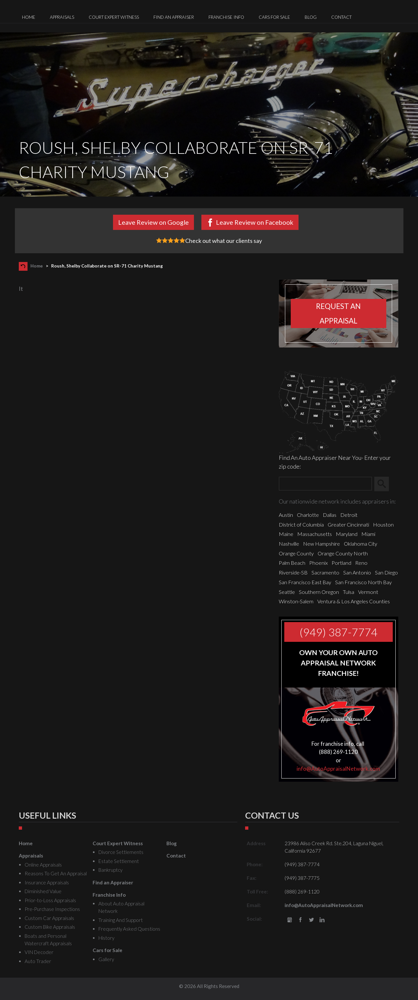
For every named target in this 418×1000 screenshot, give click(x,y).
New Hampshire (321, 543)
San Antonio (357, 572)
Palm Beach (292, 563)
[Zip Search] (325, 484)
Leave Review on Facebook (254, 222)
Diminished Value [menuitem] (43, 891)
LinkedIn (322, 920)
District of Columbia (301, 524)
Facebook (300, 920)
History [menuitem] (106, 938)
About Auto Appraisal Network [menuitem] (121, 907)
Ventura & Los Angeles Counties (353, 601)
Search (384, 483)
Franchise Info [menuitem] (226, 17)
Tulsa (348, 592)
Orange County (296, 553)
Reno (361, 563)
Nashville (289, 543)
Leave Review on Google (153, 222)
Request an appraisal (338, 313)
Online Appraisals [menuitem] (43, 865)
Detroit (348, 515)
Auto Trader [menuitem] (38, 961)
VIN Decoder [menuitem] (39, 952)
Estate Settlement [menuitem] (118, 861)
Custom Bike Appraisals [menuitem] (50, 927)
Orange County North (343, 553)
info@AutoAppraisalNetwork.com (338, 768)
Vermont (368, 592)
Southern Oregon (319, 592)
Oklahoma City (360, 543)
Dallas (329, 515)
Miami (368, 534)
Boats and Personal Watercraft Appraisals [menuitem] (48, 939)
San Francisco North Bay (363, 582)
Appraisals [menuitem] (62, 17)
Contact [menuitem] (341, 17)
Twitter (311, 920)
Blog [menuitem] (311, 17)
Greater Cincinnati (348, 524)
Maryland (346, 534)
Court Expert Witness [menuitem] (114, 17)
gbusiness (290, 920)
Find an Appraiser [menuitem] (173, 17)
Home (36, 265)
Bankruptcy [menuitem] (110, 870)
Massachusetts (314, 534)
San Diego (386, 572)
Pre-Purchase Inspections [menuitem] (52, 909)
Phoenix (318, 563)
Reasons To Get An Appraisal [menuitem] (56, 873)
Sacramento (325, 572)
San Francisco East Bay (305, 582)
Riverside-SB (293, 572)
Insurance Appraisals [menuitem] (47, 882)
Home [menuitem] (28, 17)
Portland (341, 563)
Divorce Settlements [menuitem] (120, 852)
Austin (286, 515)
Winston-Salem (296, 601)
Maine (286, 534)
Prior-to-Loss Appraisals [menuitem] (50, 900)
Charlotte (308, 515)
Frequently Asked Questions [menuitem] (129, 929)
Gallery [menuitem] (106, 959)
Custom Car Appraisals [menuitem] (49, 918)
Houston (383, 524)
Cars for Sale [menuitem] (274, 17)
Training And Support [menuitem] (120, 920)
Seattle (287, 592)
